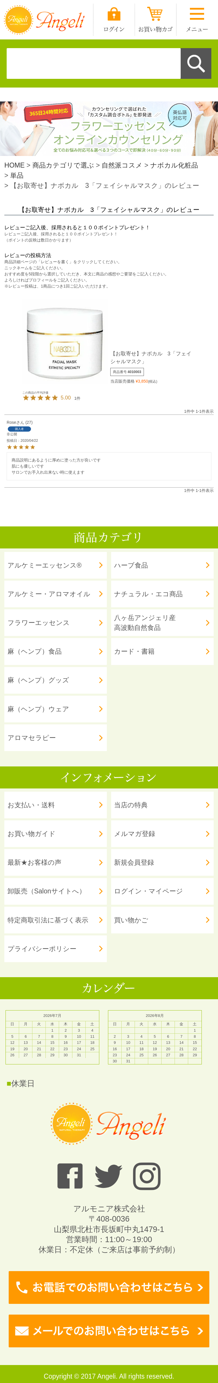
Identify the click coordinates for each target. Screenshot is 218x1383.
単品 (16, 175)
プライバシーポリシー (42, 949)
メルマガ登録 (134, 833)
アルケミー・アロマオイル (49, 594)
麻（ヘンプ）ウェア (38, 709)
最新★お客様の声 (34, 862)
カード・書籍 (134, 651)
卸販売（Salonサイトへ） (47, 891)
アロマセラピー (32, 738)
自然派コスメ (122, 165)
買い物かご (131, 920)
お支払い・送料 (31, 805)
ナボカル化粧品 (174, 165)
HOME (14, 165)
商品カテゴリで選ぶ (63, 165)
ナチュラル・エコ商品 (148, 594)
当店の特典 (131, 805)
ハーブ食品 (131, 565)
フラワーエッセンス (39, 622)
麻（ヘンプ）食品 (35, 651)
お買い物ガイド (32, 833)
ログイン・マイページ (148, 891)
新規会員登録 (134, 862)
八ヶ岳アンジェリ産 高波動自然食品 (145, 623)
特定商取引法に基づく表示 (48, 920)
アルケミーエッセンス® (45, 565)
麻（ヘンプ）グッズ (38, 680)
